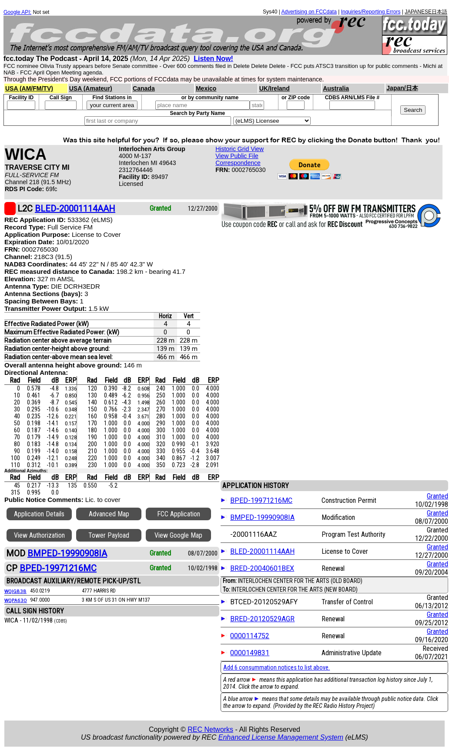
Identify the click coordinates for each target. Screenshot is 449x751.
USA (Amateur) (90, 88)
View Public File (236, 155)
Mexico (206, 88)
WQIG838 (15, 590)
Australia (336, 88)
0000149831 (249, 653)
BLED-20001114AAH (262, 551)
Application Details (39, 514)
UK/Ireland (274, 88)
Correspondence (238, 162)
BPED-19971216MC (261, 500)
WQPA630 (15, 600)
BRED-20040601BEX (262, 568)
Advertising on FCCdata (308, 12)
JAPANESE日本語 (426, 12)
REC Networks (210, 729)
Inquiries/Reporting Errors (371, 12)
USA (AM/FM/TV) (29, 88)
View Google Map (178, 535)
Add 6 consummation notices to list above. (276, 667)
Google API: (17, 12)
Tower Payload (108, 535)
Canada (144, 88)
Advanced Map (109, 514)
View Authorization (39, 535)
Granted (437, 496)
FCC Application (178, 514)
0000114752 (249, 636)
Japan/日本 (402, 87)
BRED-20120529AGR (262, 619)
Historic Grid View (239, 148)
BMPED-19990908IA (262, 517)
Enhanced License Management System (280, 737)
